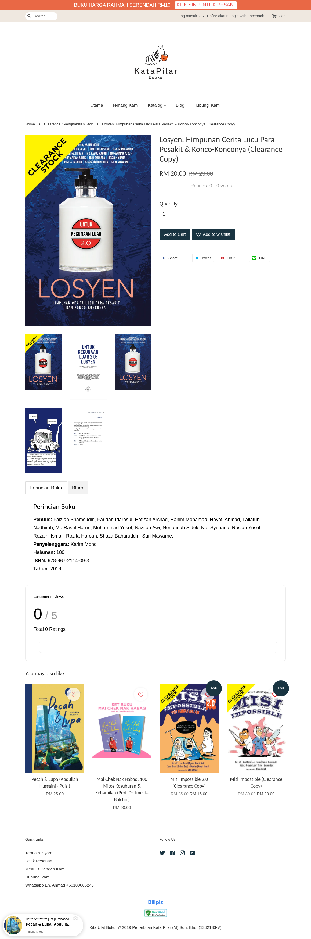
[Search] (41, 16)
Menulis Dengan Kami (45, 869)
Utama (96, 105)
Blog (180, 105)
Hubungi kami (37, 877)
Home (30, 124)
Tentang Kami (125, 105)
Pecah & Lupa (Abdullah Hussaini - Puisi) (49, 925)
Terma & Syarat (39, 853)
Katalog (157, 105)
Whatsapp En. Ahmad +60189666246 (59, 885)
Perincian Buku (46, 487)
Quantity (169, 204)
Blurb (77, 487)
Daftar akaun (217, 16)
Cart (282, 16)
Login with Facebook (246, 16)
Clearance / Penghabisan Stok (68, 124)
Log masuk (188, 16)
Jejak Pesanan (38, 861)
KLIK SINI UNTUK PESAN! (206, 5)
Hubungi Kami (207, 105)
